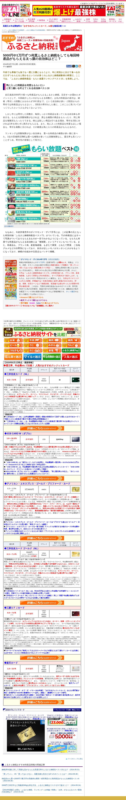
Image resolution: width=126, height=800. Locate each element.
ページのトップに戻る (75, 759)
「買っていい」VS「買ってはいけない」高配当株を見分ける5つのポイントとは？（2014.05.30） (40, 774)
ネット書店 (70, 292)
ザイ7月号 (41, 262)
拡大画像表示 (8, 226)
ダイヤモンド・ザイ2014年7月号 (34, 259)
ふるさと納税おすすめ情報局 (16, 30)
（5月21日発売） (53, 259)
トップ (4, 30)
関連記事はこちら (70, 744)
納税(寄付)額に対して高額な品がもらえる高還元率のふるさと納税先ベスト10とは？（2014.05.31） (41, 770)
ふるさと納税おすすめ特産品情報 (35, 30)
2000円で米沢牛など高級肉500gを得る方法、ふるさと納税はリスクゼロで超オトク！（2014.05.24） (42, 785)
